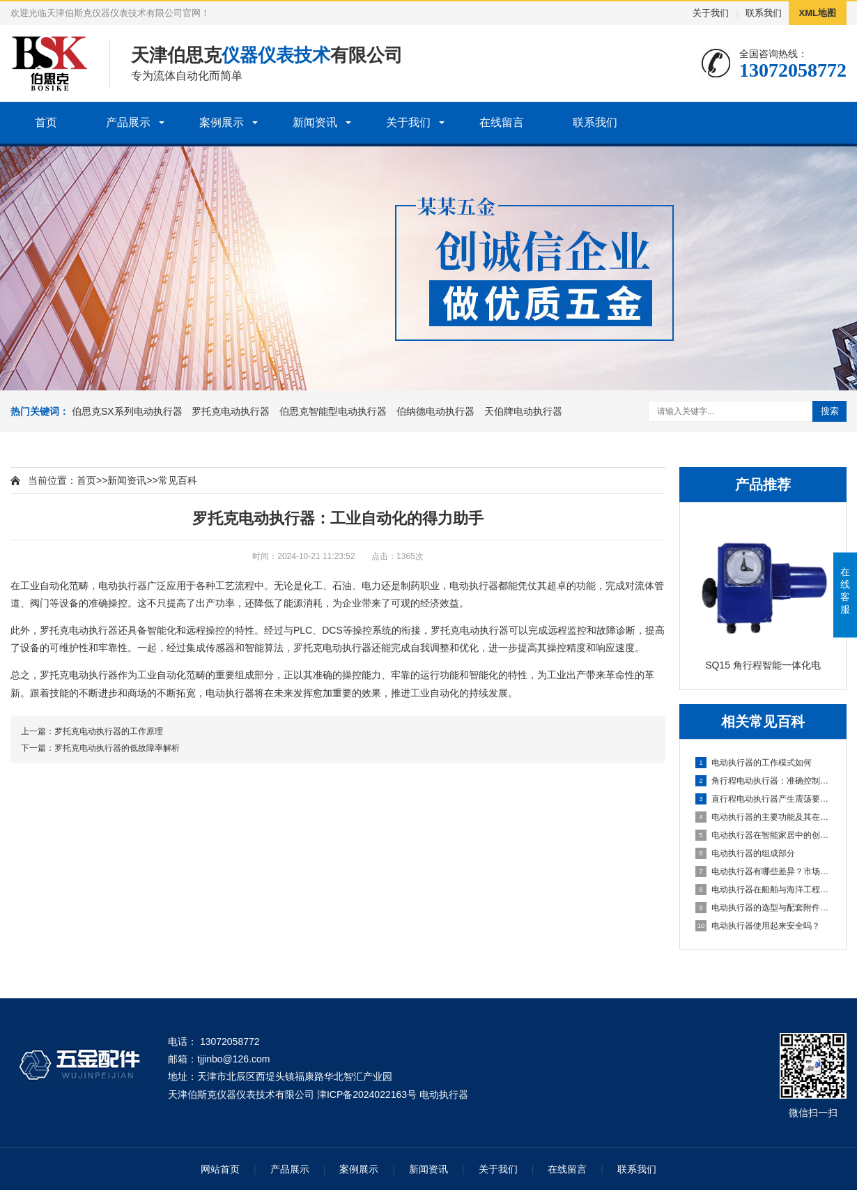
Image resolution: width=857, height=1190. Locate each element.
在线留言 (501, 122)
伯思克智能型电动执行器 (333, 411)
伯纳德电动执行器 (435, 411)
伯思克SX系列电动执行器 (127, 411)
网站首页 (220, 1169)
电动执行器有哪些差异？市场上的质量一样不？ (763, 871)
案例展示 (221, 122)
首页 (46, 122)
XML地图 (817, 13)
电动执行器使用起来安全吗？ (757, 925)
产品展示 (128, 122)
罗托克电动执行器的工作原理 (108, 731)
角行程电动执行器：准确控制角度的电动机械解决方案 (763, 780)
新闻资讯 (315, 122)
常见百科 (177, 480)
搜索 (830, 411)
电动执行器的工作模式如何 (753, 762)
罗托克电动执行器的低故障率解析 (117, 748)
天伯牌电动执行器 (523, 411)
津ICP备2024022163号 (367, 1094)
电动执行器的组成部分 (745, 853)
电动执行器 (122, 585)
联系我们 (764, 13)
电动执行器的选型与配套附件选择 (763, 907)
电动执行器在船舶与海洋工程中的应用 (763, 889)
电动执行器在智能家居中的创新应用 (763, 835)
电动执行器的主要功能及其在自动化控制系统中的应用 (763, 817)
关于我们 (711, 13)
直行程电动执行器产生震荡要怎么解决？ (763, 798)
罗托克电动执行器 (231, 411)
